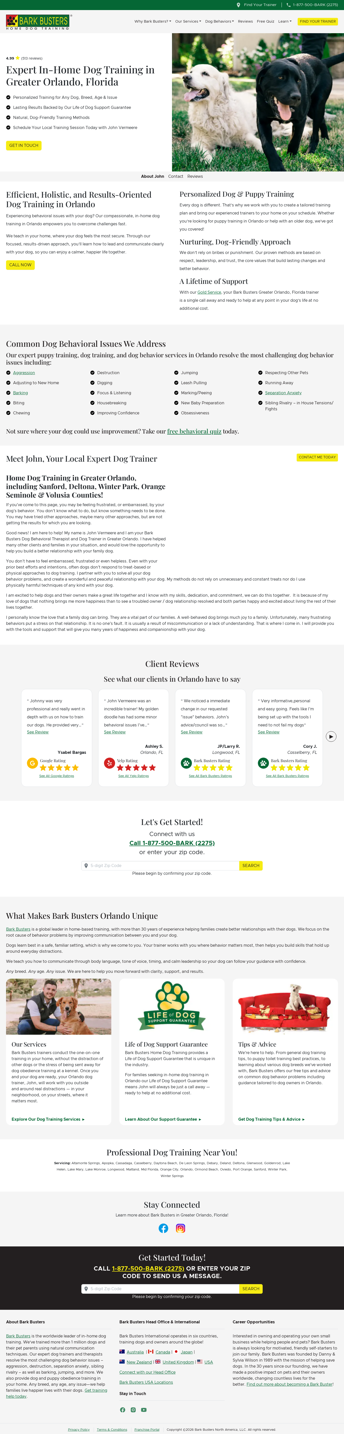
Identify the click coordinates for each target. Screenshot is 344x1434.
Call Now (20, 265)
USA (208, 1362)
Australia (135, 1352)
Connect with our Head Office (147, 1372)
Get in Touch (23, 146)
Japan (187, 1352)
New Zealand (139, 1362)
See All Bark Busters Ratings (210, 776)
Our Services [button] (186, 21)
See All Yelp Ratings (133, 776)
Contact (175, 177)
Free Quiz (265, 21)
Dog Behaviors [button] (218, 21)
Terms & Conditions (112, 1429)
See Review (38, 732)
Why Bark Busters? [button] (151, 21)
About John (152, 177)
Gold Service (209, 292)
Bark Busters (18, 929)
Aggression (24, 373)
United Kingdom (178, 1362)
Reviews (245, 21)
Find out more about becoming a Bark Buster (289, 1384)
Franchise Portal (146, 1429)
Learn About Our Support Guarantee (161, 1119)
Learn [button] (283, 21)
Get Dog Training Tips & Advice (269, 1119)
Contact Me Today (317, 457)
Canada (163, 1352)
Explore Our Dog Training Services (46, 1119)
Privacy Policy (79, 1429)
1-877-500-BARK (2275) (148, 1269)
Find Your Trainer (318, 21)
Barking (20, 393)
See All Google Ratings (56, 776)
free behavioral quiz (194, 431)
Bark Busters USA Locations (146, 1382)
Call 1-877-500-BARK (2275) (172, 843)
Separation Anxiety (283, 393)
